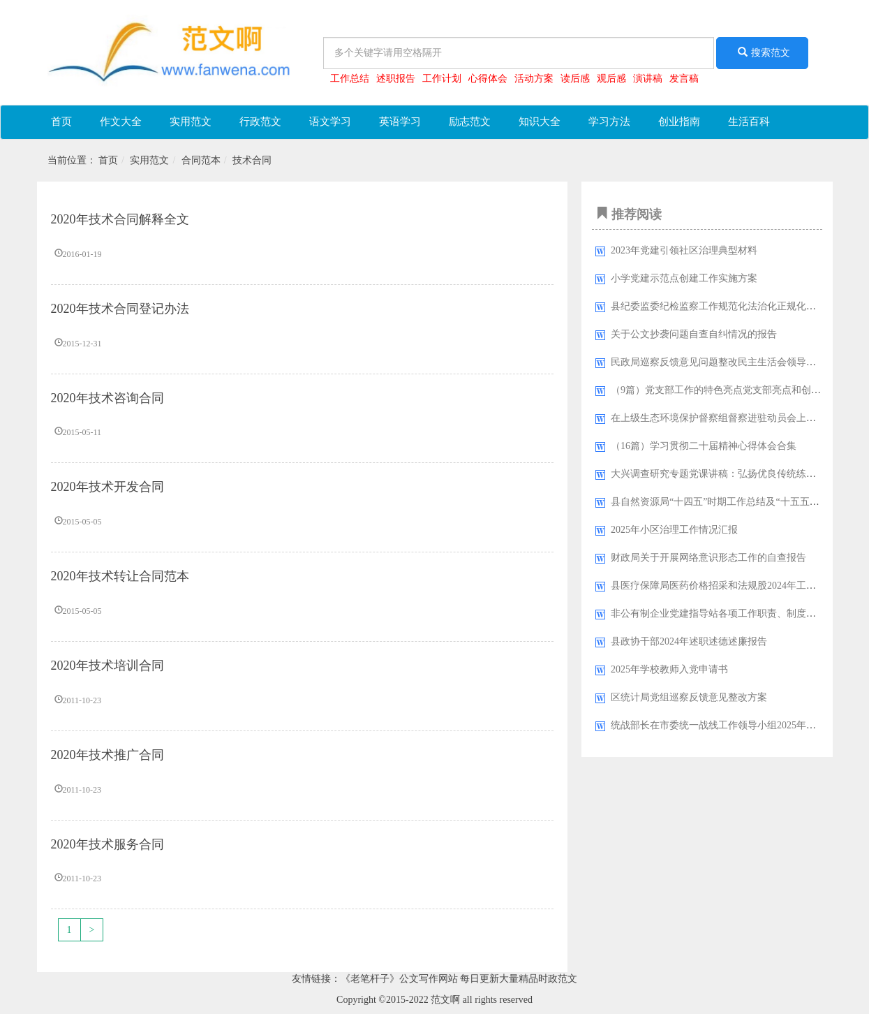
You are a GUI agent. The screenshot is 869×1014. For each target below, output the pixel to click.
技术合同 (252, 160)
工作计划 (441, 78)
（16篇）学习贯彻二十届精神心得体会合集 (703, 446)
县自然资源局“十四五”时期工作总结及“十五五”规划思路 (732, 502)
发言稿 (684, 78)
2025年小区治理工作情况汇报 (674, 529)
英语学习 (400, 121)
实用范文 (190, 121)
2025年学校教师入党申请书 (669, 669)
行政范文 (260, 121)
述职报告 (395, 78)
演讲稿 (647, 78)
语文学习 (330, 121)
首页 (61, 121)
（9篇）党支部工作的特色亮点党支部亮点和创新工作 (725, 390)
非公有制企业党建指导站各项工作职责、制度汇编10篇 (728, 613)
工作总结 (349, 78)
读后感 (575, 78)
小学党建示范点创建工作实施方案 (684, 278)
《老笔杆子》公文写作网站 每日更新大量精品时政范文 (459, 978)
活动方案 (534, 78)
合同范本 (201, 160)
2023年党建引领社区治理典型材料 (684, 250)
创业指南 (679, 121)
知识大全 (539, 121)
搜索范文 (762, 52)
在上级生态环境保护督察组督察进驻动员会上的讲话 (723, 418)
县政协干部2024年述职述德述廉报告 (689, 641)
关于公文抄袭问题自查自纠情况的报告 (694, 334)
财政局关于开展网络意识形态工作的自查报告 (708, 557)
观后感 (611, 78)
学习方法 (609, 121)
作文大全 (121, 121)
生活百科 (749, 121)
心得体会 (487, 78)
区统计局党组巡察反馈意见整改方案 (689, 697)
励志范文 (470, 121)
